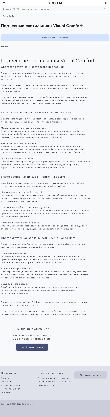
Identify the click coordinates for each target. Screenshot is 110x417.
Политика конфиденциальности (54, 382)
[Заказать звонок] (32, 347)
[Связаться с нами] (90, 375)
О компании (7, 382)
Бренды (5, 378)
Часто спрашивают (10, 389)
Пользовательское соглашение (54, 378)
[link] (55, 3)
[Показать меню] (4, 3)
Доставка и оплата (10, 385)
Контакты (6, 392)
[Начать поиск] (105, 8)
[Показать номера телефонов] (105, 3)
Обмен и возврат (46, 385)
